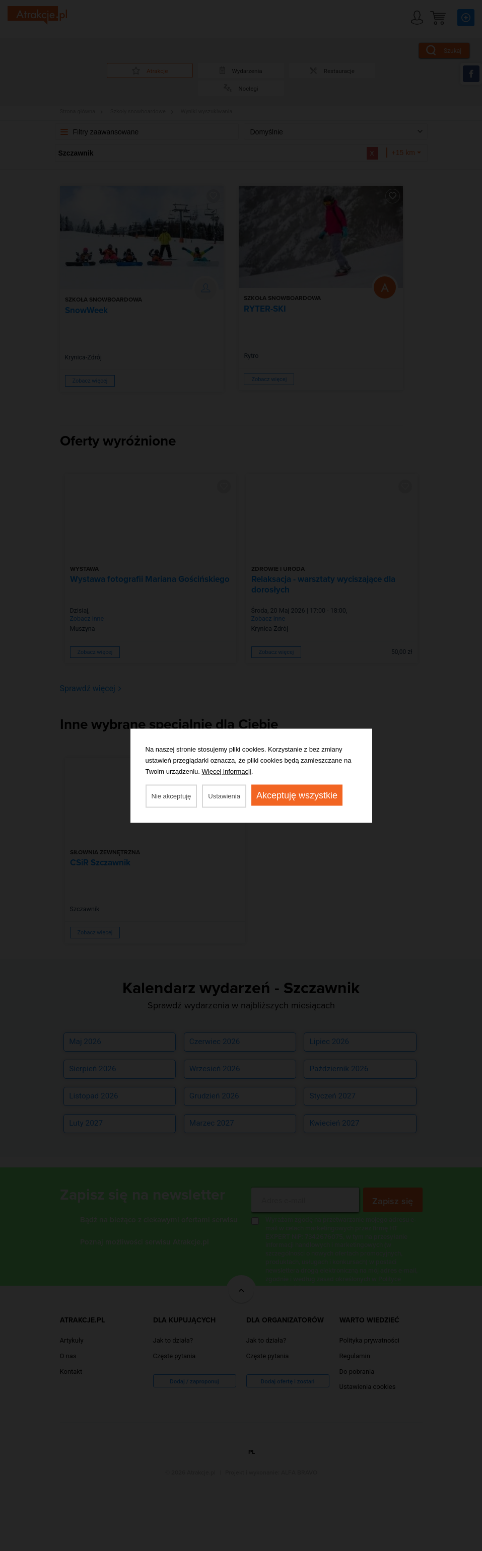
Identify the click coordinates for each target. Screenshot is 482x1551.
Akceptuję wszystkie (296, 795)
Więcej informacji (226, 771)
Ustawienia (224, 795)
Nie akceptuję (171, 795)
